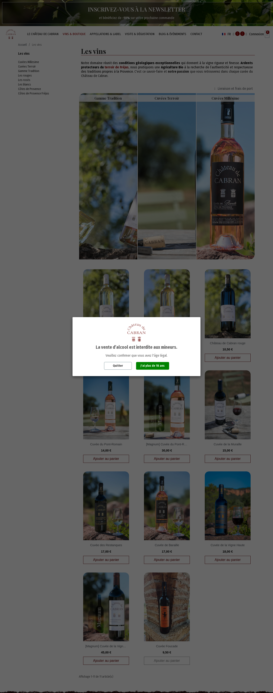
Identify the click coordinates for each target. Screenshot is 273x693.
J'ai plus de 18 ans (153, 366)
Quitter (118, 366)
